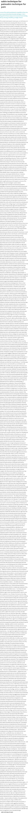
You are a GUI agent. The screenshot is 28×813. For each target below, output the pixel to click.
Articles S (21, 17)
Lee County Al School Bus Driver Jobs (8, 14)
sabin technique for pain (13, 5)
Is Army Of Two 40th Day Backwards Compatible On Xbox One (13, 12)
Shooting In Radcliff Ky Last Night (11, 17)
